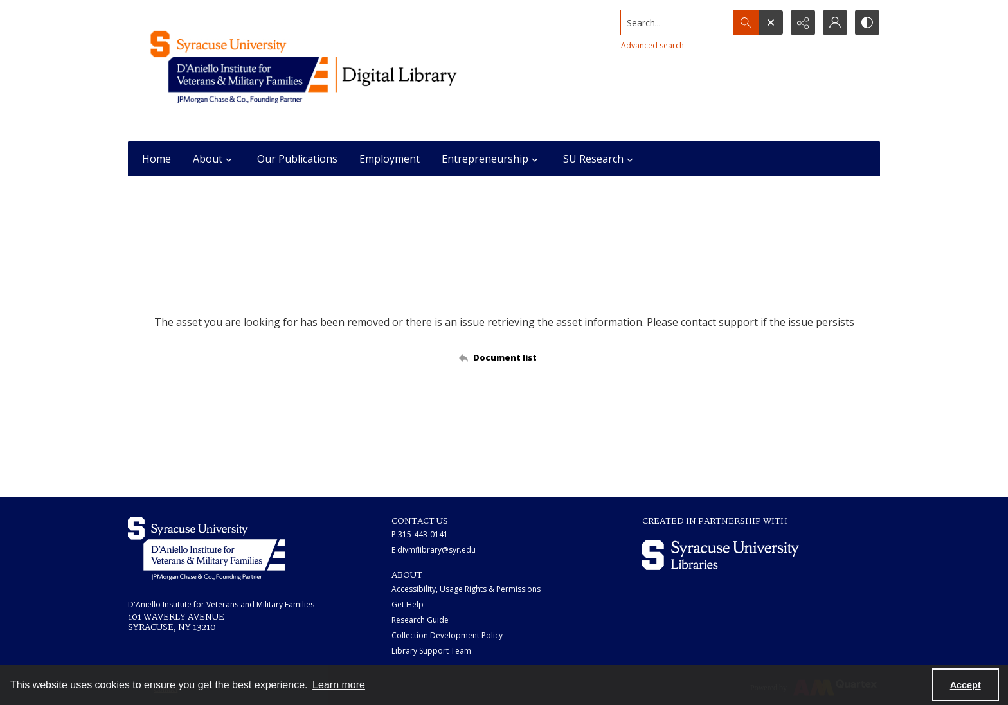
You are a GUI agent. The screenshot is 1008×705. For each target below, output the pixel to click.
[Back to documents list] (504, 357)
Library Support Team (431, 650)
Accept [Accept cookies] (965, 685)
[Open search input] (771, 22)
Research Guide (420, 619)
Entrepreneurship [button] (491, 158)
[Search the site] (677, 22)
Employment (389, 159)
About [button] (214, 158)
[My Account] (835, 22)
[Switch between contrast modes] (867, 22)
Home (156, 159)
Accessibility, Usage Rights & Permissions (466, 589)
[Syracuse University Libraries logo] (720, 555)
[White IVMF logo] (206, 548)
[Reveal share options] (803, 22)
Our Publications (297, 159)
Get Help (408, 604)
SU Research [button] (599, 158)
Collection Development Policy (447, 635)
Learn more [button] (338, 684)
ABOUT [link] (407, 575)
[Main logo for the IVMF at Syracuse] (333, 70)
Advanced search (652, 45)
